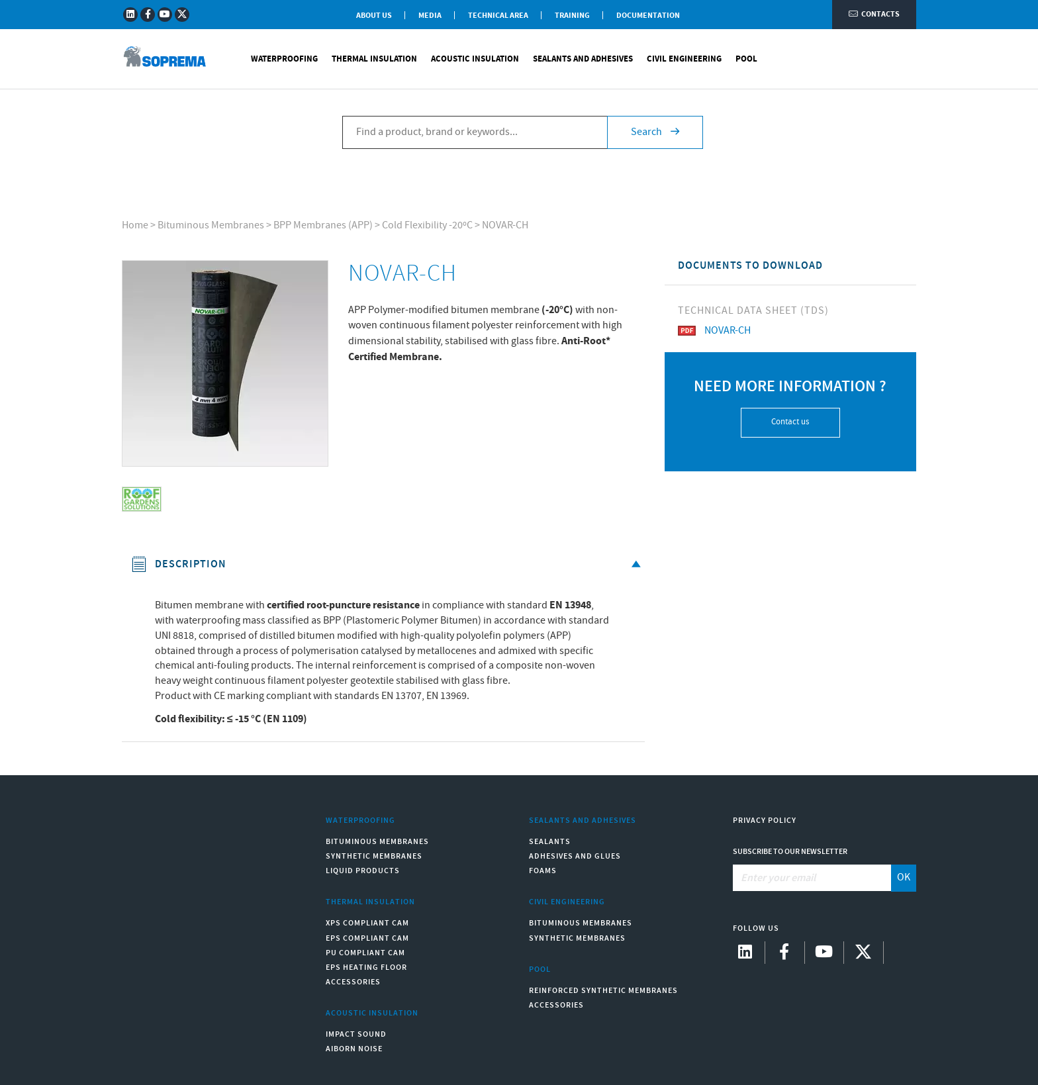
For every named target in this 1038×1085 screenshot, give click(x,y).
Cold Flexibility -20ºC (427, 225)
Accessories (353, 982)
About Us (374, 15)
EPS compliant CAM (367, 938)
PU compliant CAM (365, 953)
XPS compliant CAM (367, 923)
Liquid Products (363, 870)
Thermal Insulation (374, 60)
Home (135, 225)
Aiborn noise (354, 1049)
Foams (543, 870)
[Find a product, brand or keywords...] (474, 133)
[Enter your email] (812, 878)
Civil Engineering (684, 60)
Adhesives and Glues (575, 856)
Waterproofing (284, 60)
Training (572, 15)
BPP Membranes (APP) (323, 225)
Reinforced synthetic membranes (603, 990)
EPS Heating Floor (366, 967)
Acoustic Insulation (475, 60)
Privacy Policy (764, 820)
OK (903, 877)
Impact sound (356, 1034)
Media (430, 15)
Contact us (790, 422)
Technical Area (498, 15)
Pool (746, 60)
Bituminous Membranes (211, 225)
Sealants (550, 841)
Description (388, 564)
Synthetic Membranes (374, 856)
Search (655, 133)
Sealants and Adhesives (583, 60)
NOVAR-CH (505, 225)
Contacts (874, 15)
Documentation (648, 15)
